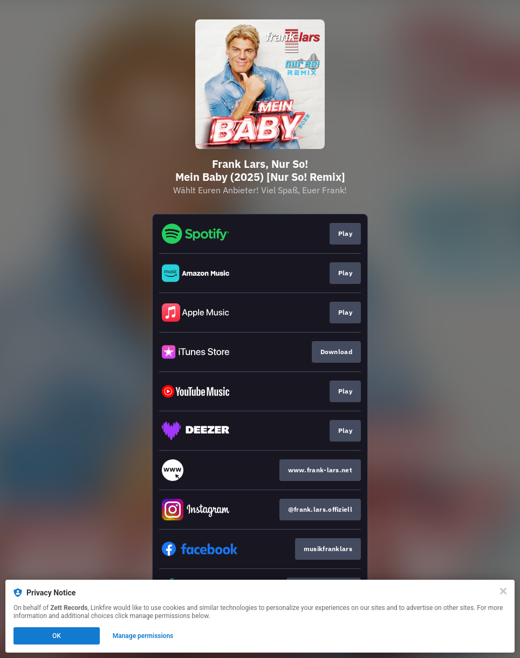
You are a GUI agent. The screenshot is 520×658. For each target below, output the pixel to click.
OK (56, 636)
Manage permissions (143, 636)
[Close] (503, 591)
